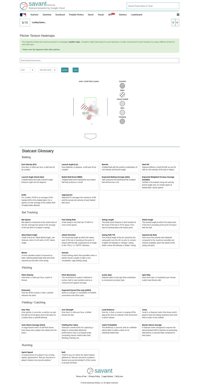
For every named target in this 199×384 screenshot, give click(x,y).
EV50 (24, 195)
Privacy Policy (94, 376)
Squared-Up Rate (149, 235)
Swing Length (108, 220)
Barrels (105, 164)
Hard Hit (145, 164)
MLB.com (119, 376)
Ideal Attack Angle (29, 235)
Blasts (24, 253)
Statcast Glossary (38, 151)
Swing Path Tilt (108, 235)
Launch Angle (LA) (70, 164)
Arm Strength (67, 310)
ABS (111, 14)
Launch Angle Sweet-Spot (33, 177)
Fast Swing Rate (69, 220)
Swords (65, 253)
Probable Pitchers (76, 14)
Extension (26, 290)
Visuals (101, 14)
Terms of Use (81, 376)
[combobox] (153, 6)
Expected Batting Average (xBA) (116, 177)
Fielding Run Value (70, 325)
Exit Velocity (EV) (29, 164)
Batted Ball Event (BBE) (72, 177)
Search (91, 14)
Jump (144, 310)
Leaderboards (136, 14)
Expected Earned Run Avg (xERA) (76, 290)
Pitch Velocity (28, 275)
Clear (75, 70)
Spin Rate (146, 275)
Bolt (63, 352)
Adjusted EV (67, 195)
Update (64, 70)
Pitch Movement (69, 275)
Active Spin (107, 275)
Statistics (123, 14)
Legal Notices (108, 376)
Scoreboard (60, 14)
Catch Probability (109, 325)
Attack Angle (147, 220)
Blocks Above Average (152, 325)
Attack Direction (69, 235)
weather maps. (74, 42)
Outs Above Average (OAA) (33, 325)
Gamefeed (47, 14)
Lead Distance (108, 310)
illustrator (34, 14)
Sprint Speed (27, 352)
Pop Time (26, 310)
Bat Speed (26, 220)
